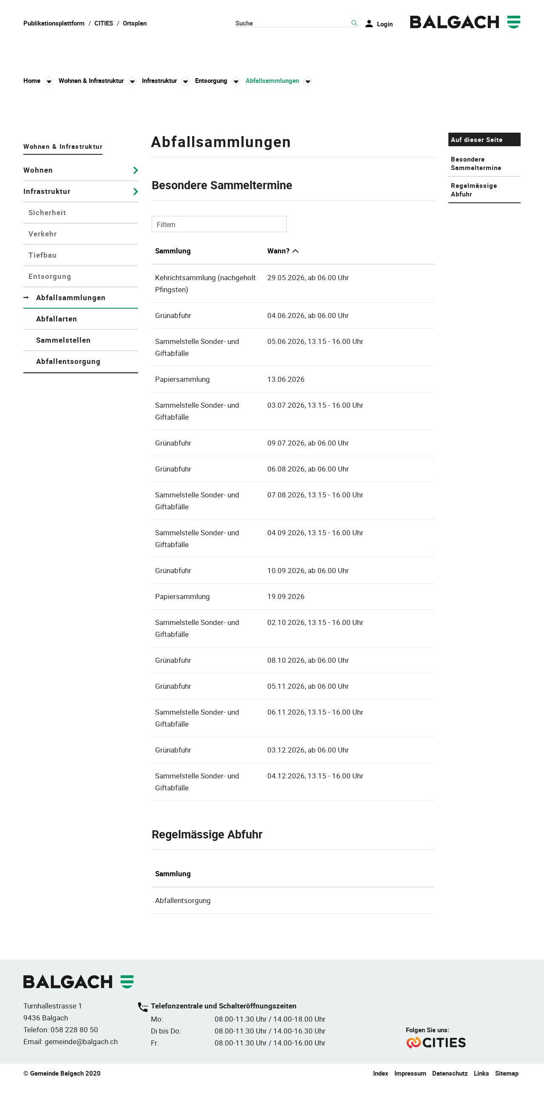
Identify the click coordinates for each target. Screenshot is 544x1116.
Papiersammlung (182, 484)
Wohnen (38, 299)
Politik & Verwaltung (155, 50)
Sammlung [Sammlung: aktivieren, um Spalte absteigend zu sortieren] (173, 907)
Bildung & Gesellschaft (380, 50)
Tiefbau (42, 384)
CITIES (103, 23)
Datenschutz (450, 1106)
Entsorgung (49, 405)
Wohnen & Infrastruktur (265, 50)
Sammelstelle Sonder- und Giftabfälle (215, 458)
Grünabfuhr (173, 432)
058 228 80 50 (74, 1063)
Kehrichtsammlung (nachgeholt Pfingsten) (223, 406)
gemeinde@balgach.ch (81, 1074)
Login (385, 24)
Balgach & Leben (58, 50)
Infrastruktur (47, 320)
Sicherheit (47, 341)
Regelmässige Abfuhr (474, 318)
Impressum (410, 1106)
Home (31, 81)
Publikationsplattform (54, 23)
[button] (97, 82)
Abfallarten (56, 447)
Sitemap (506, 1106)
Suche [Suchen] (354, 23)
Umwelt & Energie (484, 50)
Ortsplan (135, 23)
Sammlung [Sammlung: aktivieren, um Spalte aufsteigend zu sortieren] (173, 379)
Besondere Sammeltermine (476, 292)
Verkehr (42, 362)
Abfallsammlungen (87, 426)
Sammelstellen (63, 469)
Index (380, 1106)
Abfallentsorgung (68, 490)
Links (481, 1106)
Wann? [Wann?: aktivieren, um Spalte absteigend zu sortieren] (330, 379)
